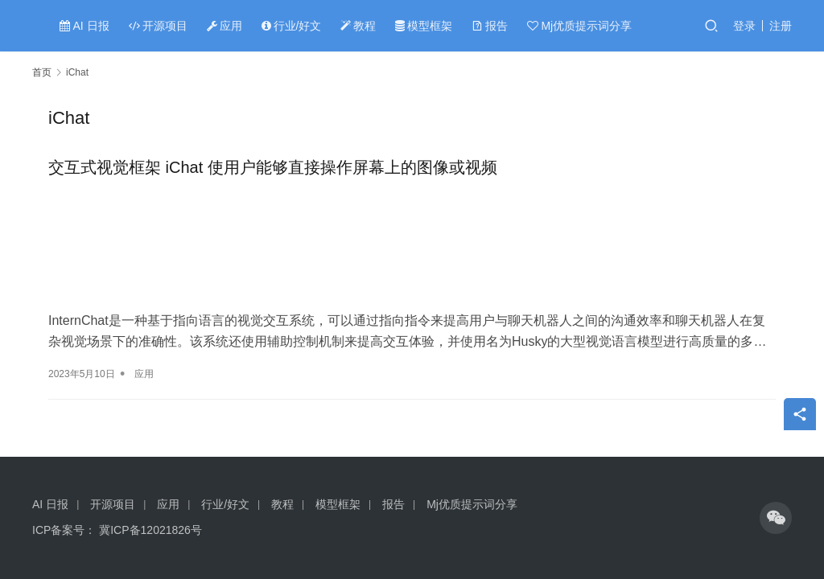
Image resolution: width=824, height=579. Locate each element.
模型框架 (423, 25)
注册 (780, 25)
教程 (358, 25)
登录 (744, 25)
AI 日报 (84, 25)
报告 (490, 25)
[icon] (776, 518)
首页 (42, 72)
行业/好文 (292, 25)
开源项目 (158, 25)
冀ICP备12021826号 (150, 530)
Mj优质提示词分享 (579, 25)
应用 (224, 25)
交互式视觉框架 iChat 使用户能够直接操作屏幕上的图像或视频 (272, 167)
